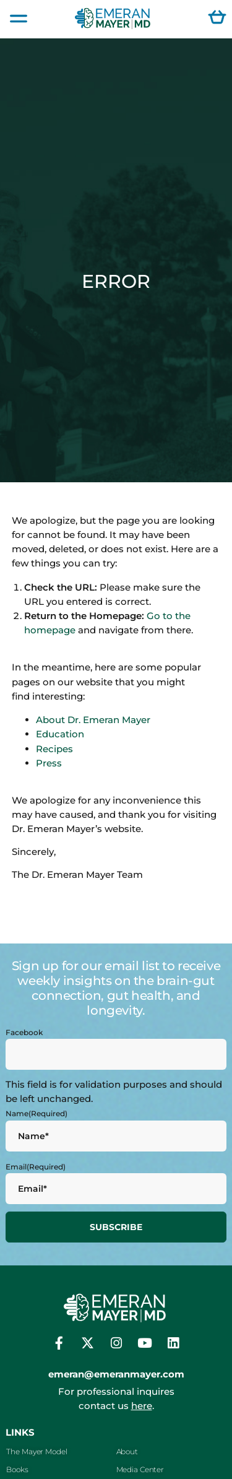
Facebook (24, 1032)
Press (49, 763)
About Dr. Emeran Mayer (93, 720)
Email (36, 1167)
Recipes (54, 749)
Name (36, 1113)
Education (60, 734)
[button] (19, 19)
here (141, 1406)
